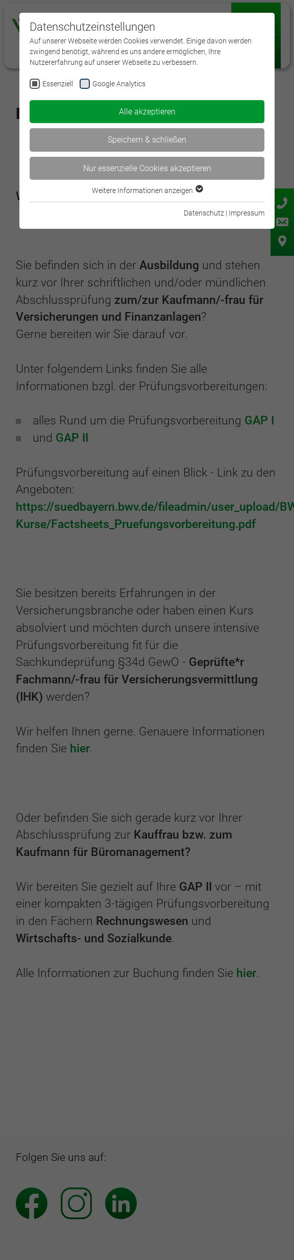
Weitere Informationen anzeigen (147, 190)
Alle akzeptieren (147, 111)
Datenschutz (204, 213)
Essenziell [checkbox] (57, 84)
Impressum (246, 213)
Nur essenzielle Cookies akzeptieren (147, 168)
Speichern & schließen (147, 140)
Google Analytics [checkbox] (118, 84)
